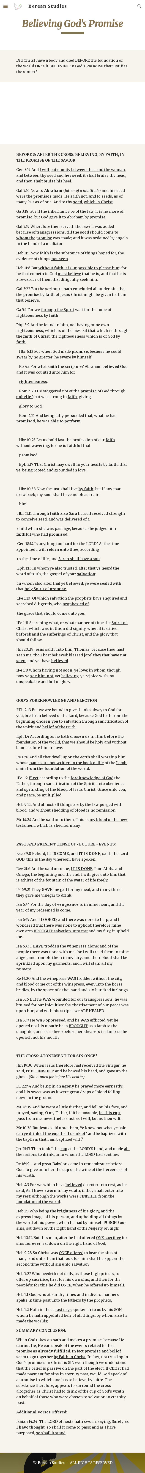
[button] (5, 6)
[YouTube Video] (72, 113)
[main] (72, 26)
